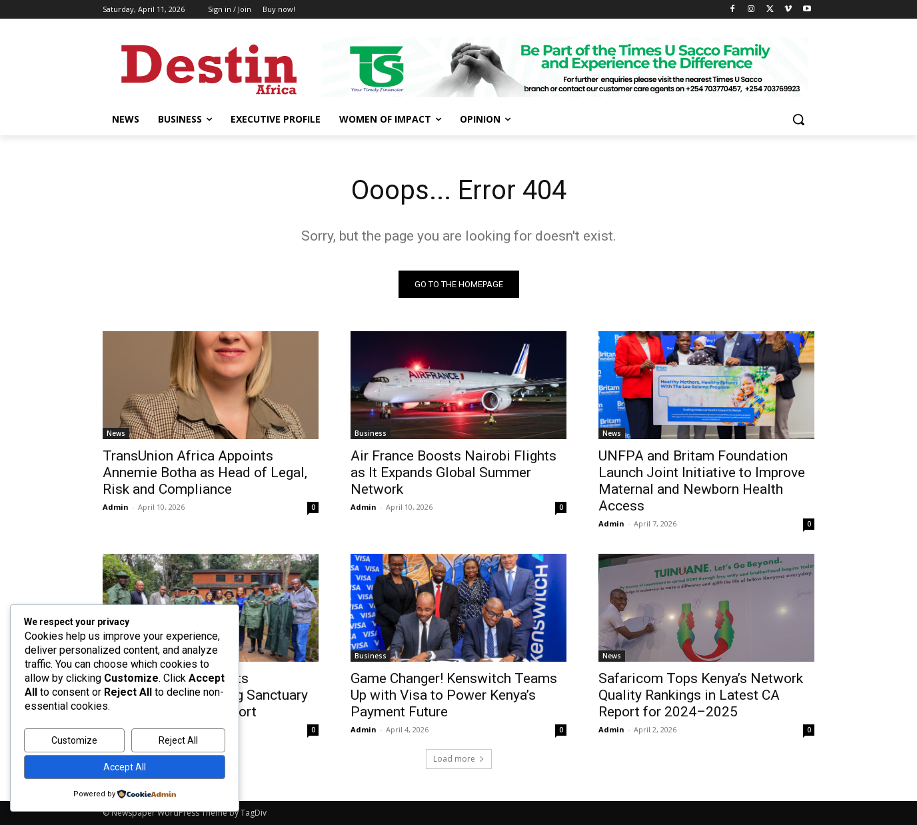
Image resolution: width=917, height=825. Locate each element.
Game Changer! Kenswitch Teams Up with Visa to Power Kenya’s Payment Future (454, 695)
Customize (74, 740)
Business (371, 433)
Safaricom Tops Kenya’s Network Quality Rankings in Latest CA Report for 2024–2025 (700, 695)
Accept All (124, 767)
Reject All (178, 740)
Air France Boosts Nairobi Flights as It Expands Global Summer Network (453, 472)
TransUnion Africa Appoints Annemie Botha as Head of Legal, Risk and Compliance (205, 472)
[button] (798, 119)
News (116, 433)
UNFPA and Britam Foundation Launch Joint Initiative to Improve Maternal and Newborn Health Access (701, 481)
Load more (458, 758)
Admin (116, 507)
